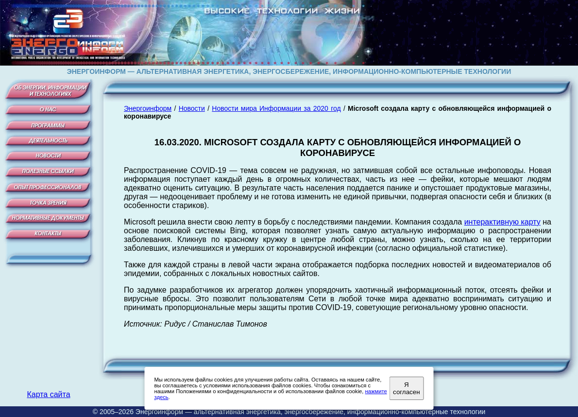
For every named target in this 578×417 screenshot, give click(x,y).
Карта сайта (48, 394)
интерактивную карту (502, 222)
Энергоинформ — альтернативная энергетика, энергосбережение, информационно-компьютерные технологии (310, 412)
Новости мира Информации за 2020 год (276, 108)
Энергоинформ (147, 108)
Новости (192, 108)
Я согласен (406, 388)
